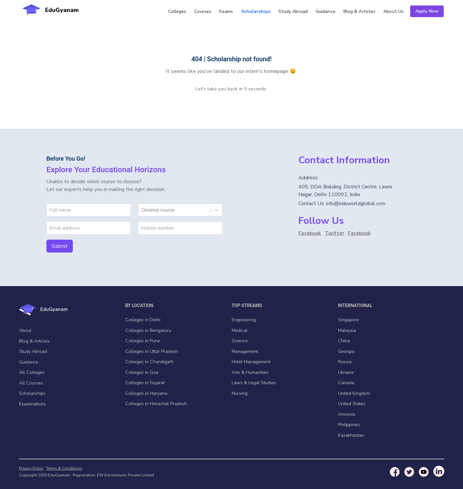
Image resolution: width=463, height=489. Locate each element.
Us (393, 11)
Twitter (334, 233)
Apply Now (427, 11)
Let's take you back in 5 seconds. (231, 89)
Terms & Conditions (64, 468)
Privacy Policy (31, 468)
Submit (60, 246)
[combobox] (142, 210)
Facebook (309, 233)
